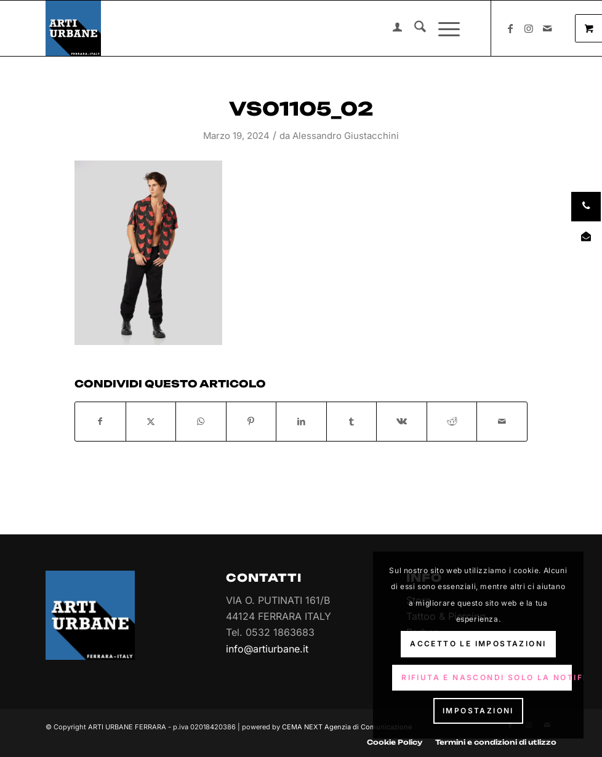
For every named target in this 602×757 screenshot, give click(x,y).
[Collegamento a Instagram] (529, 28)
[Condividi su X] (151, 421)
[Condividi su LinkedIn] (301, 421)
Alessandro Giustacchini (345, 135)
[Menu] (443, 28)
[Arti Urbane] (73, 28)
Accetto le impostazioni (478, 643)
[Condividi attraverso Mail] (502, 421)
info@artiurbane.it (267, 649)
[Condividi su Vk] (402, 421)
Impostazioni (478, 710)
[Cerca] (414, 28)
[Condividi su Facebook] (100, 421)
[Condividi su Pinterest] (251, 421)
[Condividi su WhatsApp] (201, 421)
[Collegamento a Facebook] (510, 28)
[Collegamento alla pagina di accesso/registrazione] (391, 28)
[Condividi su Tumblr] (352, 421)
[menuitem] (391, 28)
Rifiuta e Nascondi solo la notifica (486, 677)
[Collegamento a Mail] (547, 28)
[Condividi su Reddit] (452, 421)
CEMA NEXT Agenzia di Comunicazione (347, 727)
